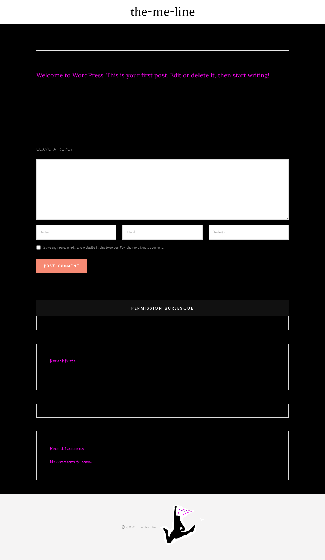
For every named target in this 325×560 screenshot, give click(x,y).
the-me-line (162, 12)
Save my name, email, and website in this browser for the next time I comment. (103, 247)
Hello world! (63, 373)
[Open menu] (13, 10)
